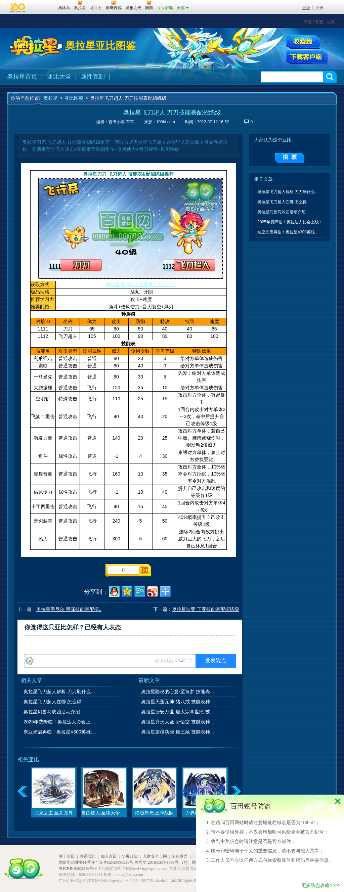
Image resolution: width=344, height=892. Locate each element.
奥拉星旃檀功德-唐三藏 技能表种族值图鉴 (178, 731)
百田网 (43, 7)
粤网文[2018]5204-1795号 (156, 862)
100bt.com (165, 122)
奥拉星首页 (22, 76)
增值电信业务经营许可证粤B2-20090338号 (96, 862)
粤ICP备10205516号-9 (78, 868)
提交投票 (290, 158)
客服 (319, 21)
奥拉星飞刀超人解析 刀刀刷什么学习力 (61, 691)
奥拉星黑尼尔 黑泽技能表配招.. (68, 609)
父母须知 (130, 856)
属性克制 (93, 76)
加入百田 (109, 856)
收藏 (331, 21)
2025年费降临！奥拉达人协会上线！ (61, 721)
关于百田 (67, 856)
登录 (306, 7)
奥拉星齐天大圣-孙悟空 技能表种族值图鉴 (178, 721)
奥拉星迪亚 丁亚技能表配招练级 (205, 609)
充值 (307, 21)
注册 (319, 7)
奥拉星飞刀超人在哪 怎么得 (52, 701)
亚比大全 (59, 76)
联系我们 (88, 856)
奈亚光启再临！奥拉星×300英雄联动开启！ (61, 731)
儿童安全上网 (155, 856)
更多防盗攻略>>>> (321, 885)
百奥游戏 (17, 7)
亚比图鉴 (73, 98)
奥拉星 (51, 98)
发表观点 (215, 660)
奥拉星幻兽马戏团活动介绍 (52, 711)
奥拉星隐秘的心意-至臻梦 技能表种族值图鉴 (178, 691)
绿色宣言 (180, 856)
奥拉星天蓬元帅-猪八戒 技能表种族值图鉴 (178, 701)
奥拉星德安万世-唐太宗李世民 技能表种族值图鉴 (178, 711)
